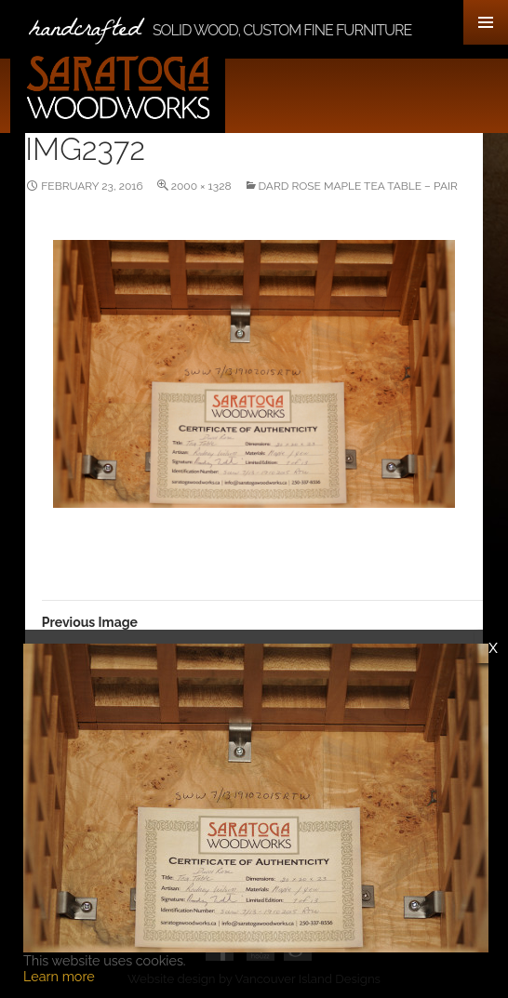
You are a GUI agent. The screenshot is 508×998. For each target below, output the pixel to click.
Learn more (59, 976)
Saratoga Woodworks (122, 88)
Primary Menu (485, 22)
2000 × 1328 (201, 186)
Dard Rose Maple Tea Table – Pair (358, 186)
